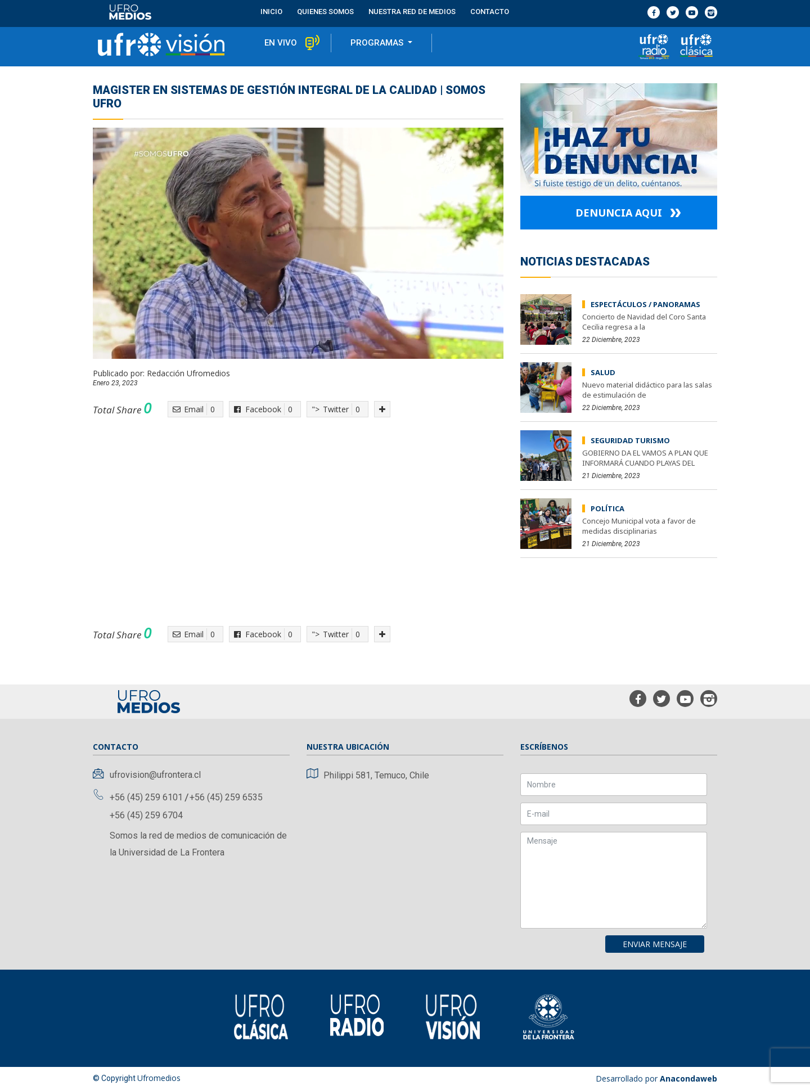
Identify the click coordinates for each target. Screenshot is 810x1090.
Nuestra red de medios (412, 11)
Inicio (271, 11)
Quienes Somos (325, 11)
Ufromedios (159, 1078)
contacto (489, 11)
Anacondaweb (688, 1078)
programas (378, 43)
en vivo (280, 43)
